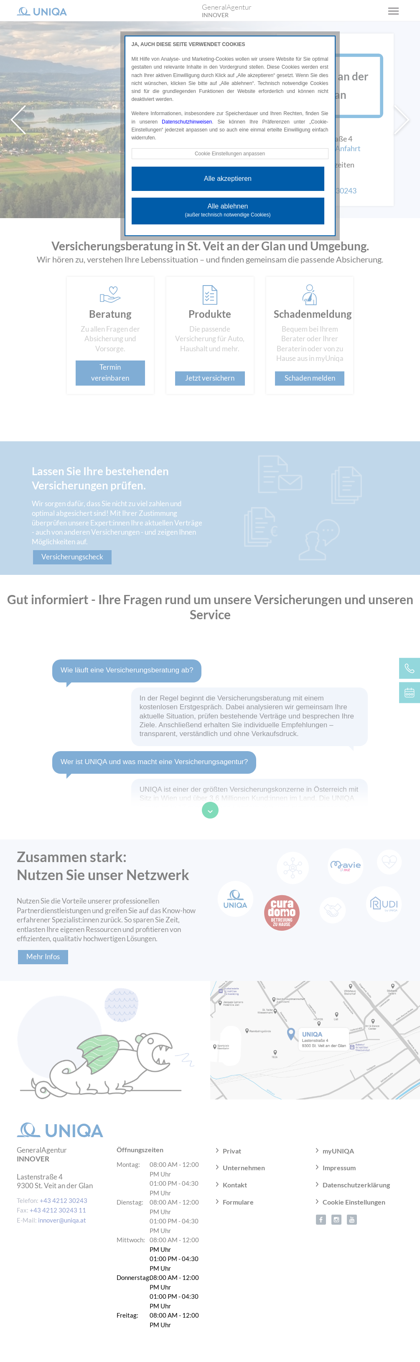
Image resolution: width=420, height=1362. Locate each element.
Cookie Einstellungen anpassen (230, 154)
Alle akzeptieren (228, 178)
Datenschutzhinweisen (187, 122)
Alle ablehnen (228, 210)
